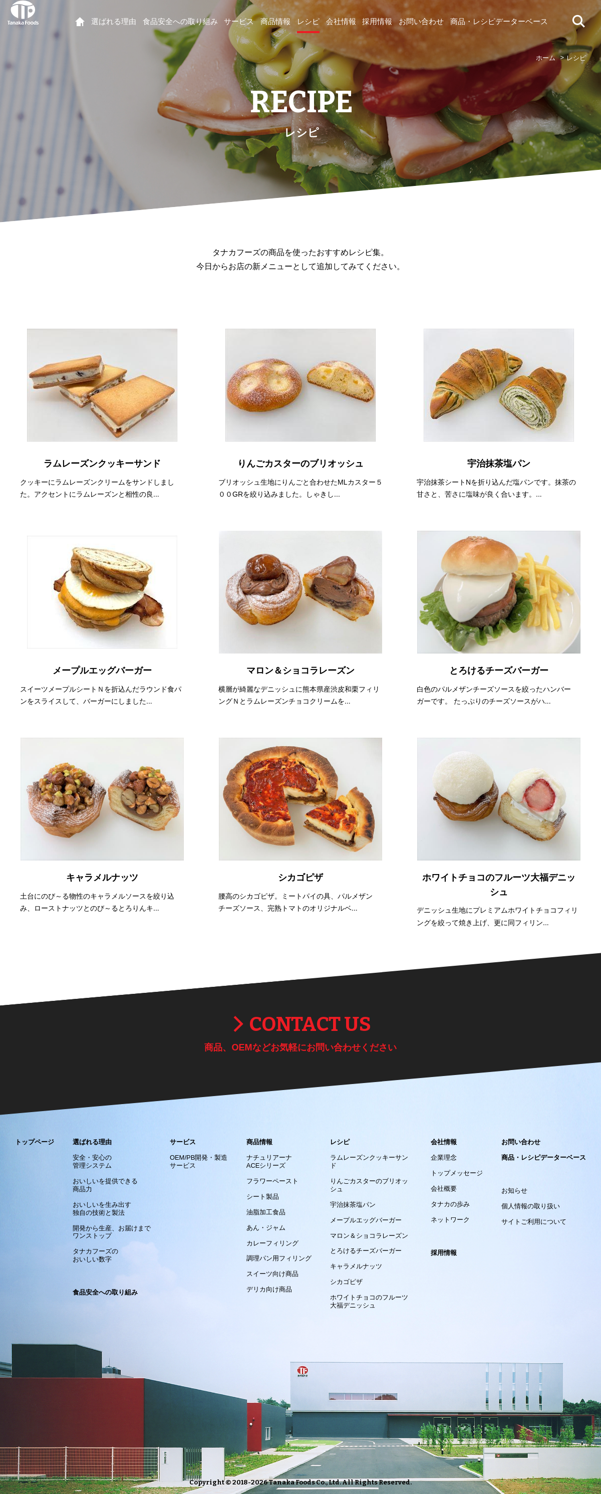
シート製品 (262, 1196)
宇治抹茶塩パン (353, 1204)
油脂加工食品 (265, 1212)
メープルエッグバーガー (366, 1220)
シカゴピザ (346, 1282)
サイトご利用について (533, 1221)
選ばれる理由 (92, 1142)
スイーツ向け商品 (272, 1273)
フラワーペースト (272, 1181)
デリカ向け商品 (269, 1289)
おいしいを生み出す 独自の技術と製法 (102, 1208)
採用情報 (444, 1252)
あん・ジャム (265, 1227)
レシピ (340, 1142)
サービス (183, 1142)
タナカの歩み (450, 1204)
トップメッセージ (457, 1173)
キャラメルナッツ (356, 1266)
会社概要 (444, 1188)
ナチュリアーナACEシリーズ (269, 1161)
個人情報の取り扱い (530, 1206)
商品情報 (259, 1142)
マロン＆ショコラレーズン (369, 1235)
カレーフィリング (272, 1243)
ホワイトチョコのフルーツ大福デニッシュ (369, 1301)
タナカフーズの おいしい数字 (95, 1255)
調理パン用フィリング (279, 1258)
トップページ (34, 1142)
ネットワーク (450, 1219)
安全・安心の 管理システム (92, 1161)
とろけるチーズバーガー (366, 1250)
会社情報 (444, 1142)
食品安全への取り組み (105, 1292)
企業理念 (444, 1157)
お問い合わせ (520, 1142)
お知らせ (514, 1190)
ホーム (545, 58)
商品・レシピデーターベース (543, 1157)
